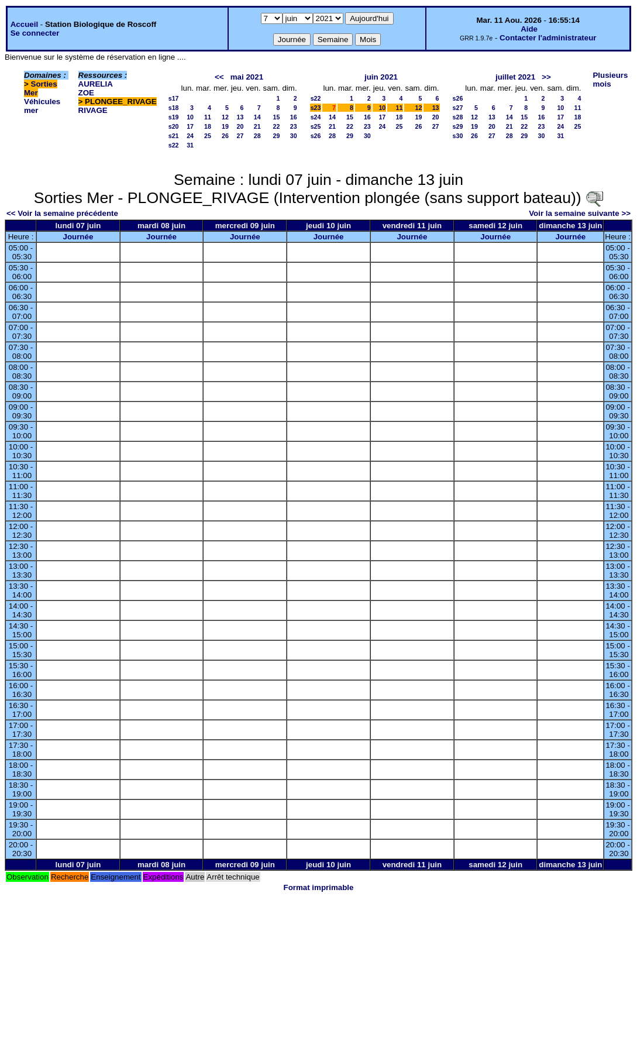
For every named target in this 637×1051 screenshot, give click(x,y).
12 (225, 117)
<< (219, 77)
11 (207, 117)
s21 (173, 135)
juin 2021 (381, 77)
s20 (173, 126)
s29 (458, 126)
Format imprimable (319, 887)
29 (276, 135)
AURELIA (95, 84)
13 (240, 117)
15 (276, 117)
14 (257, 117)
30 (293, 135)
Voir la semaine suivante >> (580, 213)
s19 (173, 117)
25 (207, 135)
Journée (78, 236)
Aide (529, 29)
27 (240, 135)
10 (190, 117)
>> (546, 77)
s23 (316, 107)
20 (240, 126)
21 (257, 126)
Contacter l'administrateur (548, 37)
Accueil (24, 24)
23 (293, 126)
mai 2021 (246, 77)
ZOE (86, 92)
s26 (316, 135)
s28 (458, 117)
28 (257, 135)
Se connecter (35, 33)
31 (190, 145)
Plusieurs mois (610, 79)
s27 (458, 107)
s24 (316, 117)
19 (225, 126)
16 (293, 117)
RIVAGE (93, 110)
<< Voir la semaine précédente (62, 213)
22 (276, 126)
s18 (173, 107)
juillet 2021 (515, 77)
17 (190, 126)
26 (225, 135)
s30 (458, 135)
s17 (173, 98)
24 (190, 135)
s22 (173, 145)
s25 (316, 126)
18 (207, 126)
